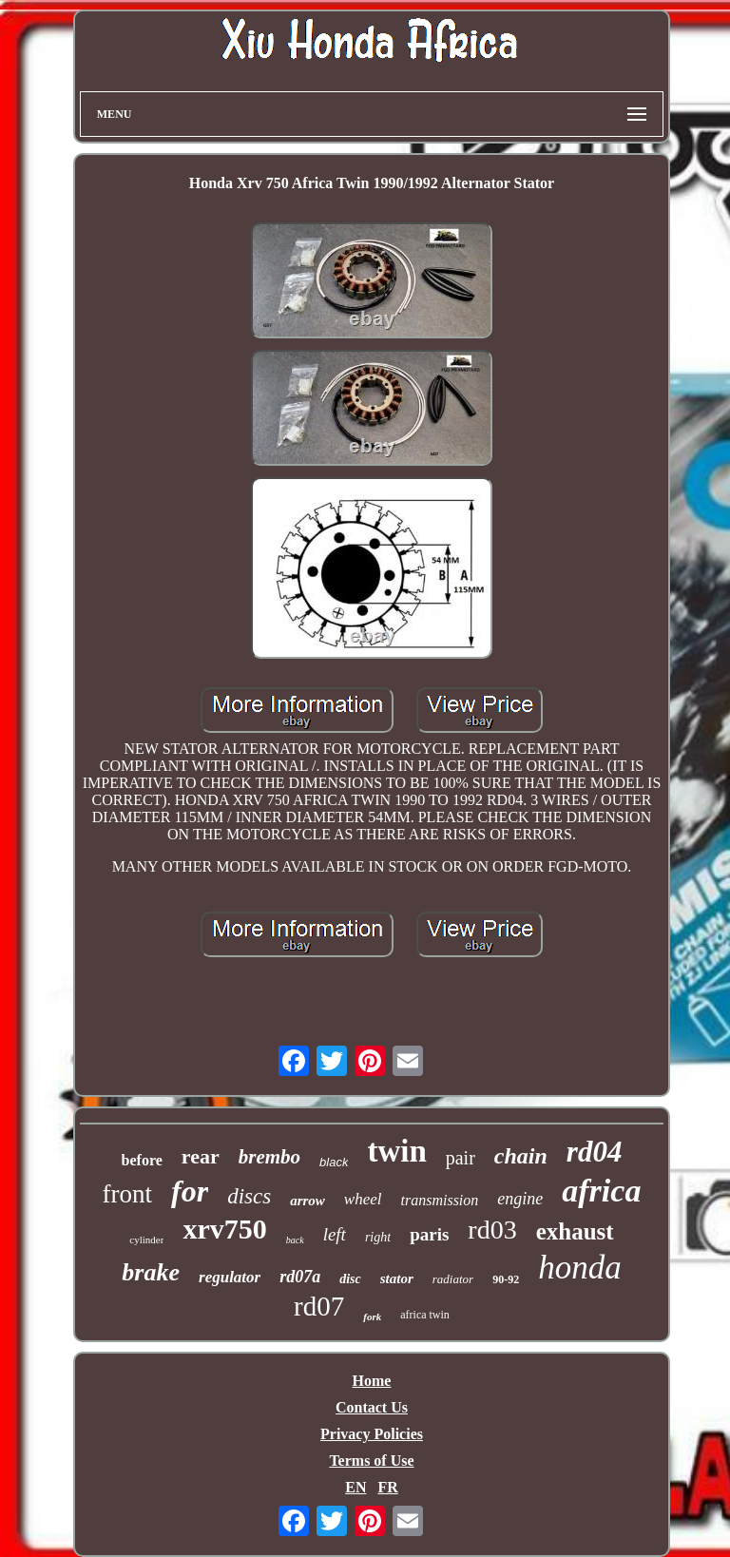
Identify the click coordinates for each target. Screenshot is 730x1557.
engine (520, 1198)
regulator (229, 1277)
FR (387, 1487)
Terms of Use (371, 1460)
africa (601, 1190)
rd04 (595, 1151)
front (127, 1194)
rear (201, 1156)
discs (249, 1196)
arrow (307, 1200)
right (378, 1237)
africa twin (425, 1314)
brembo (269, 1156)
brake (151, 1272)
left (334, 1234)
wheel (363, 1199)
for (189, 1191)
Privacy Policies (371, 1434)
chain (521, 1156)
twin (396, 1151)
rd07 (319, 1306)
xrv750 (224, 1228)
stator (396, 1278)
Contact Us (372, 1407)
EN (355, 1487)
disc (350, 1279)
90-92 (505, 1279)
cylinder (146, 1239)
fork (372, 1316)
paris (429, 1234)
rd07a (299, 1276)
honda (580, 1267)
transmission (440, 1200)
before (142, 1160)
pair (460, 1157)
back (295, 1240)
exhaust (575, 1231)
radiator (452, 1279)
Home (372, 1381)
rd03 (492, 1229)
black (333, 1162)
